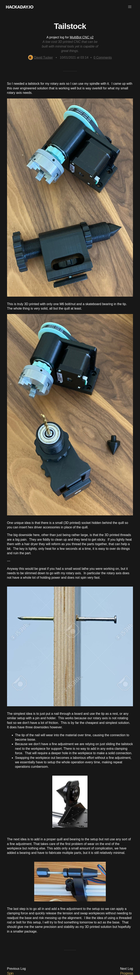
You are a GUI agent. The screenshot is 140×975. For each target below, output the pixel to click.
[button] (130, 7)
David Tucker (40, 57)
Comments (103, 57)
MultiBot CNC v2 (82, 37)
